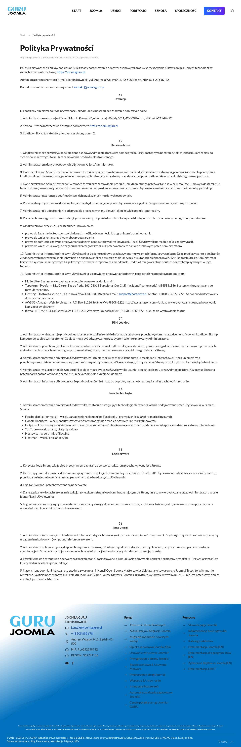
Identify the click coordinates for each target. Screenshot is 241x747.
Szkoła (161, 11)
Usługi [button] (115, 11)
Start (76, 11)
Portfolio (138, 11)
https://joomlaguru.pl (71, 72)
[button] (232, 11)
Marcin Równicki (45, 57)
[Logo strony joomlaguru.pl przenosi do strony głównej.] (33, 625)
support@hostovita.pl (133, 294)
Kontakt (214, 11)
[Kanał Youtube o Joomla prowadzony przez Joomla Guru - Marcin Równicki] (67, 663)
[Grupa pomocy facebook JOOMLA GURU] (72, 663)
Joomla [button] (96, 11)
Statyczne (93, 57)
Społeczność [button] (185, 11)
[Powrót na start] (17, 11)
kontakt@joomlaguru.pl (89, 87)
